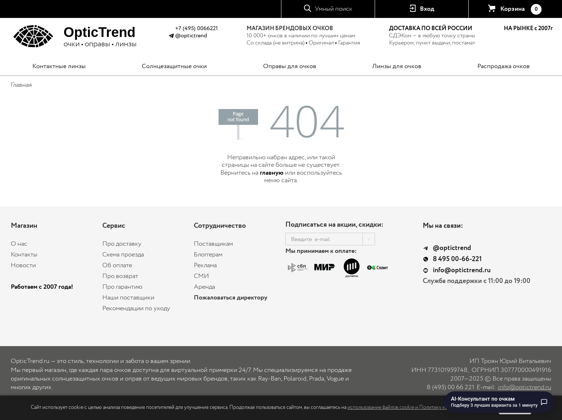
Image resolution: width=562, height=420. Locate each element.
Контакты (24, 254)
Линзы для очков (396, 66)
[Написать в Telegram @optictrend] (171, 37)
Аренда (204, 287)
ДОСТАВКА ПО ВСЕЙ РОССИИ (430, 28)
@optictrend (191, 36)
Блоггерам (208, 254)
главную (272, 173)
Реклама (205, 265)
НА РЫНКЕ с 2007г (528, 28)
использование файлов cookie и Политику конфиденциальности (419, 407)
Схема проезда (123, 254)
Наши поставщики (128, 297)
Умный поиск (333, 9)
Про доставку (121, 244)
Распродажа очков (503, 66)
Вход (427, 9)
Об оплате (117, 265)
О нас (19, 244)
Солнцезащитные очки (174, 66)
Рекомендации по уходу (136, 308)
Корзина (521, 9)
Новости (23, 265)
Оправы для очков (289, 66)
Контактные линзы (59, 66)
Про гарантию (122, 287)
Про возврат (120, 276)
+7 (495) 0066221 (196, 28)
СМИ (201, 276)
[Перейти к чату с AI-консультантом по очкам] (499, 402)
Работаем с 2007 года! (42, 287)
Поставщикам (213, 244)
